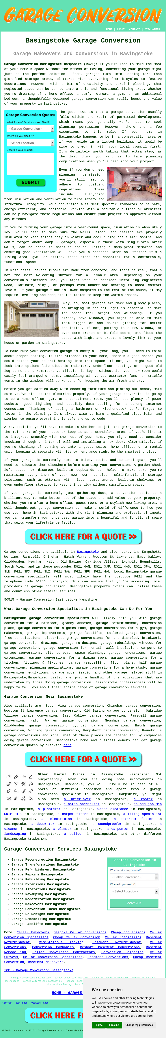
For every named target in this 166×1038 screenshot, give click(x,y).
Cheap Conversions (128, 932)
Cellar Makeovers (33, 932)
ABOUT (121, 29)
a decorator (43, 824)
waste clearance (112, 809)
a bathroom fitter (133, 819)
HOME (109, 29)
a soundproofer (107, 824)
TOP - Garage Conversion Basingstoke (38, 970)
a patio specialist (82, 804)
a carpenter (118, 829)
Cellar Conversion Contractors (63, 952)
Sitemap (7, 1003)
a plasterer (49, 809)
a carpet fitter (72, 814)
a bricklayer (77, 799)
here (67, 745)
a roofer (143, 799)
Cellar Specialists (123, 937)
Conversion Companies (53, 947)
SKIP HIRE (13, 814)
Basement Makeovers (46, 962)
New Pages (21, 1003)
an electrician (56, 819)
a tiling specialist (142, 814)
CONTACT (134, 29)
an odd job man (148, 804)
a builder (73, 834)
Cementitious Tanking (61, 942)
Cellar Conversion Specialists (53, 957)
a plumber (62, 829)
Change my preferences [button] (139, 1025)
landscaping (15, 834)
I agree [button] (99, 1025)
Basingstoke (88, 552)
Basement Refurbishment (116, 942)
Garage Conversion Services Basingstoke (60, 849)
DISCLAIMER (152, 29)
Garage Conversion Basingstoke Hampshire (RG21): (51, 64)
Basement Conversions (107, 957)
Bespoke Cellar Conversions (80, 932)
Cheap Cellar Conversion (76, 937)
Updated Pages (40, 1003)
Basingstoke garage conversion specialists (46, 618)
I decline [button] (114, 1025)
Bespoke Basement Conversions (110, 947)
